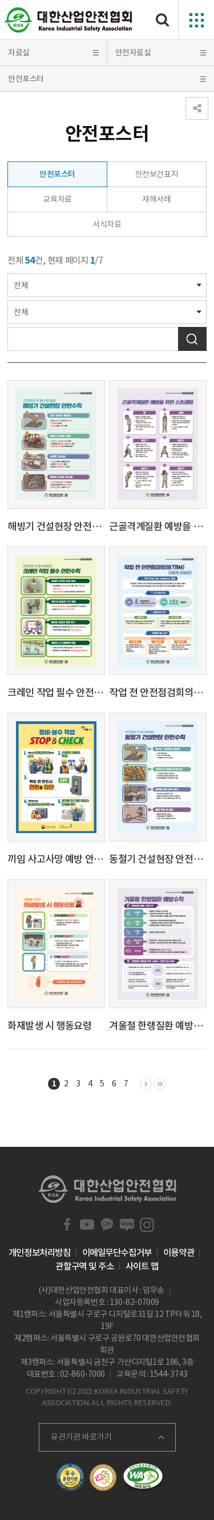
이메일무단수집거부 (117, 1252)
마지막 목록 (160, 1084)
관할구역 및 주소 (84, 1266)
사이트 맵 (142, 1266)
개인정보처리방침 (40, 1252)
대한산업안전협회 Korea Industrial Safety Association (68, 20)
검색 (192, 339)
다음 (145, 1084)
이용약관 (178, 1252)
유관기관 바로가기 (81, 1437)
